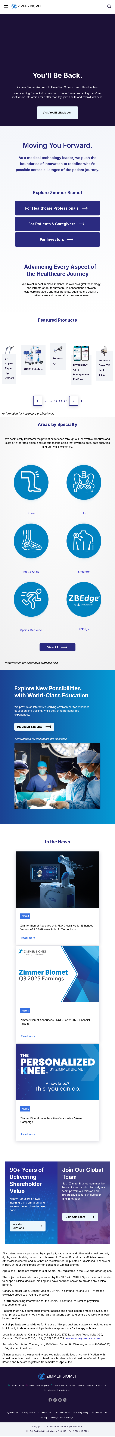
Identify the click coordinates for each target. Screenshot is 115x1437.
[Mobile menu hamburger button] (5, 6)
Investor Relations (27, 1226)
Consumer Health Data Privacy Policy (71, 1412)
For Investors (56, 239)
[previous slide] (37, 401)
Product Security (99, 1412)
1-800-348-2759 (81, 1431)
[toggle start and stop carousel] (81, 401)
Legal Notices (12, 1412)
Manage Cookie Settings (62, 1417)
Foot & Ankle (31, 571)
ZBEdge (84, 629)
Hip (84, 513)
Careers (80, 1385)
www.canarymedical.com (83, 1338)
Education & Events (34, 727)
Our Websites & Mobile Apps (57, 1390)
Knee (31, 513)
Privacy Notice (28, 1412)
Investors (90, 1385)
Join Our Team (80, 1217)
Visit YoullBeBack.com (57, 112)
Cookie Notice (44, 1412)
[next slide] (73, 401)
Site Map (43, 1417)
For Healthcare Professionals (56, 208)
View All (57, 647)
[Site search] (109, 6)
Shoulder (84, 571)
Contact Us (101, 1385)
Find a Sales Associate (65, 1385)
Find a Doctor (18, 1385)
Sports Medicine (31, 630)
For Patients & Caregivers (56, 224)
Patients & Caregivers (39, 1385)
